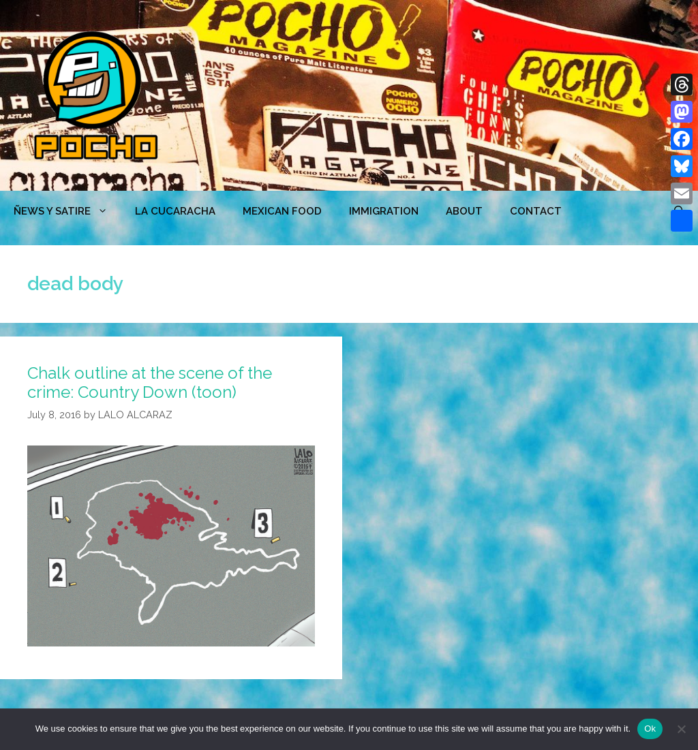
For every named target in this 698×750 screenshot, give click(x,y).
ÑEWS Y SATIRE (67, 211)
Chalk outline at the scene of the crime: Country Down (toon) (149, 383)
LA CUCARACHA (175, 211)
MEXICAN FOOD (282, 211)
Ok (650, 728)
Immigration (384, 211)
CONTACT (536, 211)
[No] (681, 729)
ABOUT (464, 211)
